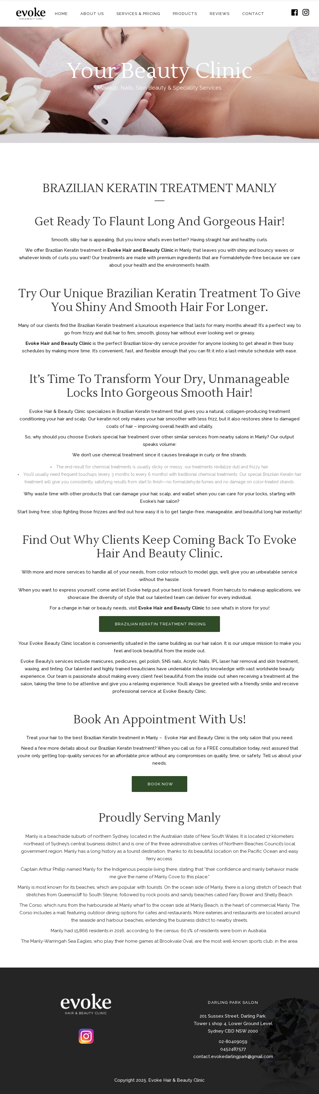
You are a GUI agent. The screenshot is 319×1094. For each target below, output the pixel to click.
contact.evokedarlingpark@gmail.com (233, 1056)
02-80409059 (233, 1041)
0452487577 (233, 1049)
